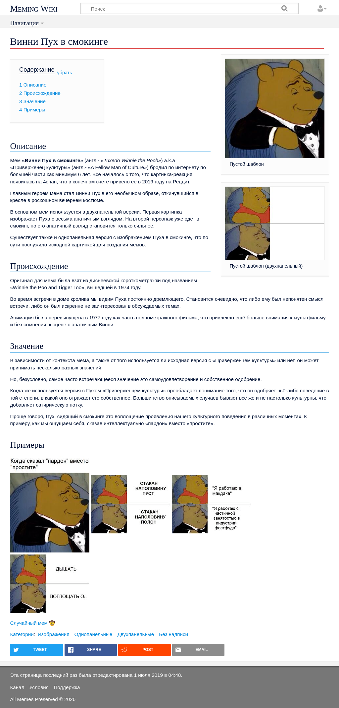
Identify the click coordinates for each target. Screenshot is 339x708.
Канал (17, 687)
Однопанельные (93, 634)
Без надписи (173, 634)
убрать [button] (64, 72)
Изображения (53, 634)
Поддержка (67, 687)
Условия (39, 687)
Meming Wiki (34, 9)
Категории (21, 634)
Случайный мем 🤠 (32, 623)
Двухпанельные (135, 634)
